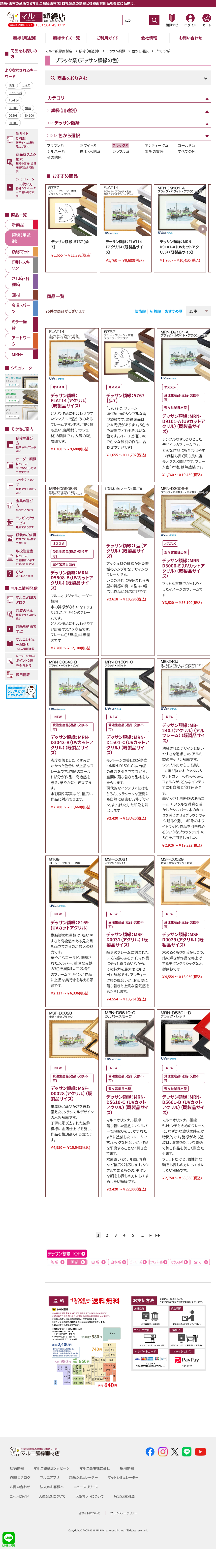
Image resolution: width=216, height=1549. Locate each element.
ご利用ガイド (108, 38)
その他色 (54, 157)
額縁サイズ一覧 (66, 38)
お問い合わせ (190, 38)
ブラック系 (120, 145)
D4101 (13, 123)
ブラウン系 (55, 145)
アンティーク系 (156, 145)
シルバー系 (56, 151)
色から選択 (140, 50)
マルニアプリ (49, 1477)
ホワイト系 (88, 145)
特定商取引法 (124, 1496)
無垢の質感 (154, 151)
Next (202, 229)
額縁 (12, 85)
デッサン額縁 (115, 50)
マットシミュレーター (123, 1477)
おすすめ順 (174, 311)
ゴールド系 (186, 145)
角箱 (28, 108)
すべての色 (186, 151)
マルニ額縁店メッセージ (52, 1468)
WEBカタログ (20, 1477)
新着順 (155, 311)
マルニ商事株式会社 (95, 1468)
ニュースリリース (86, 1486)
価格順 (140, 311)
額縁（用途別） (25, 38)
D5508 (13, 115)
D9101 (13, 108)
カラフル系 (120, 151)
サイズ (26, 85)
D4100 (29, 115)
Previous (52, 229)
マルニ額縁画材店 (58, 50)
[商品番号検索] (154, 20)
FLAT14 (14, 100)
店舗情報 (17, 1468)
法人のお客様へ (52, 1486)
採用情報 (127, 1468)
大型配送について (52, 1496)
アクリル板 (15, 93)
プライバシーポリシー (124, 1513)
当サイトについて (89, 1513)
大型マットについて (89, 1496)
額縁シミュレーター (83, 1477)
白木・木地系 (90, 151)
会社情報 (149, 38)
